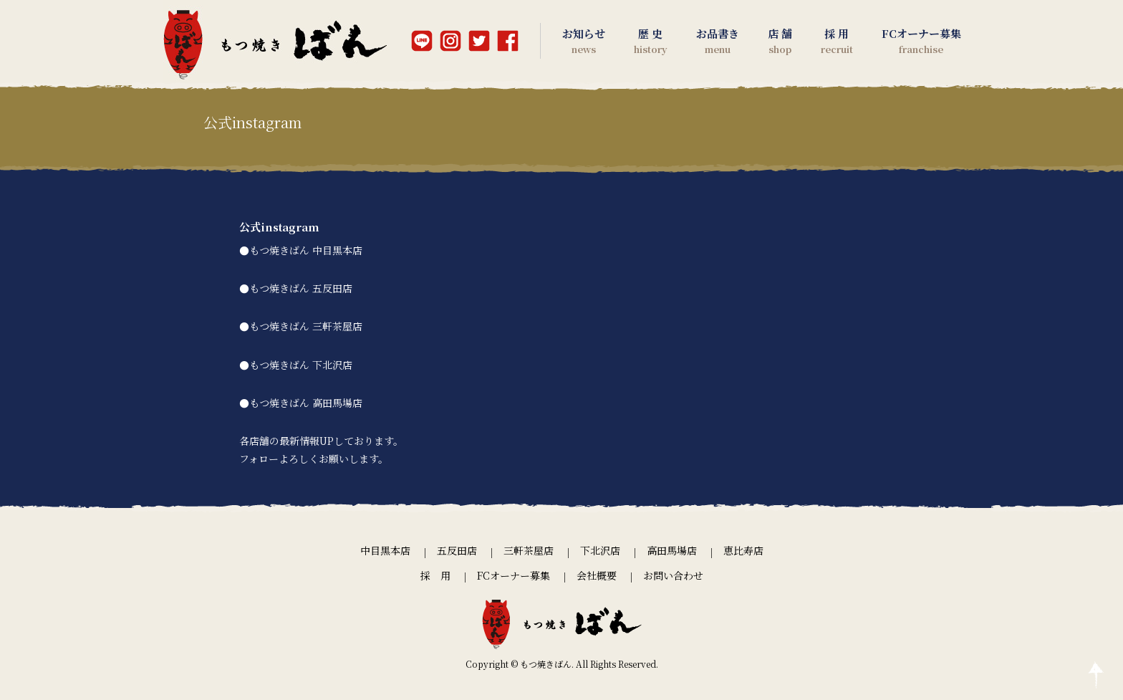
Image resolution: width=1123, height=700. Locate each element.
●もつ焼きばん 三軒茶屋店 (300, 326)
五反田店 (457, 550)
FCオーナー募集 (513, 575)
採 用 (435, 575)
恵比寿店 (743, 550)
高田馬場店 (672, 550)
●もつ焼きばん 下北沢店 (295, 365)
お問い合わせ (673, 575)
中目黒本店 (385, 550)
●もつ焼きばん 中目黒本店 (300, 250)
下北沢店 (600, 550)
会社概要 (597, 575)
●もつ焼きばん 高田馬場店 (300, 402)
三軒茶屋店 (528, 550)
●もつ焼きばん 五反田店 (295, 288)
